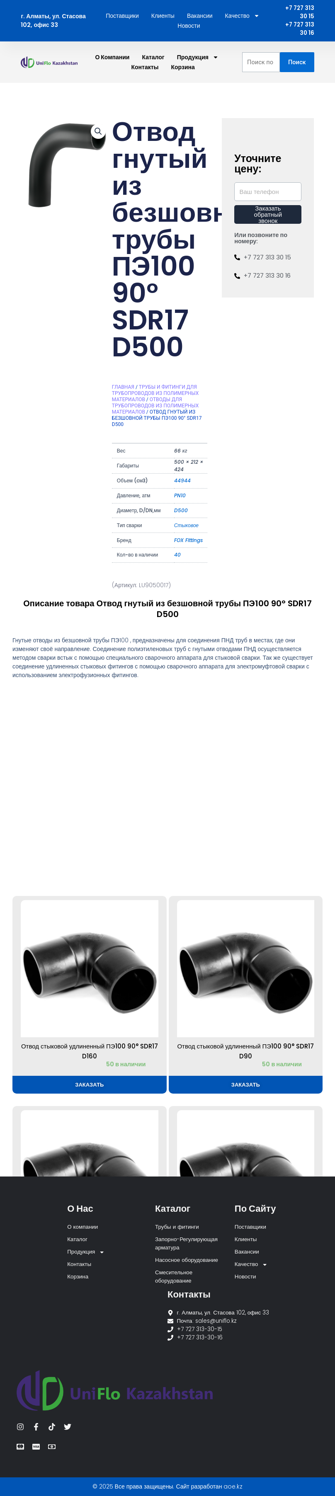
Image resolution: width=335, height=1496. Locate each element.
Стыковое (186, 526)
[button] (98, 133)
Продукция (197, 59)
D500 (181, 512)
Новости (188, 26)
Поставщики (122, 16)
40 (177, 556)
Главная (123, 389)
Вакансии (200, 16)
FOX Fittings (188, 541)
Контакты (145, 69)
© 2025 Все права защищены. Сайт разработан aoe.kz (167, 1486)
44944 (182, 482)
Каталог (153, 59)
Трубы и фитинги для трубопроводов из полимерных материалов (155, 395)
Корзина (183, 69)
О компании (112, 59)
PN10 (180, 497)
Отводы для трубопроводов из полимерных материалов (155, 407)
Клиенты (163, 16)
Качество (242, 17)
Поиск (297, 64)
